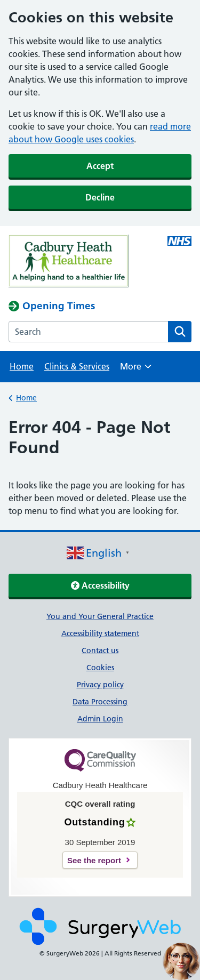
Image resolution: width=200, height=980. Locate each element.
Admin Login (100, 719)
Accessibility (100, 585)
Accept (100, 165)
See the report (94, 860)
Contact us (100, 650)
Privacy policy (100, 684)
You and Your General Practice (100, 616)
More (135, 370)
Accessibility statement (100, 633)
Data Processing (100, 701)
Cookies (100, 667)
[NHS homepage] (100, 263)
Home (22, 366)
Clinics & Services (76, 366)
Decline (100, 197)
